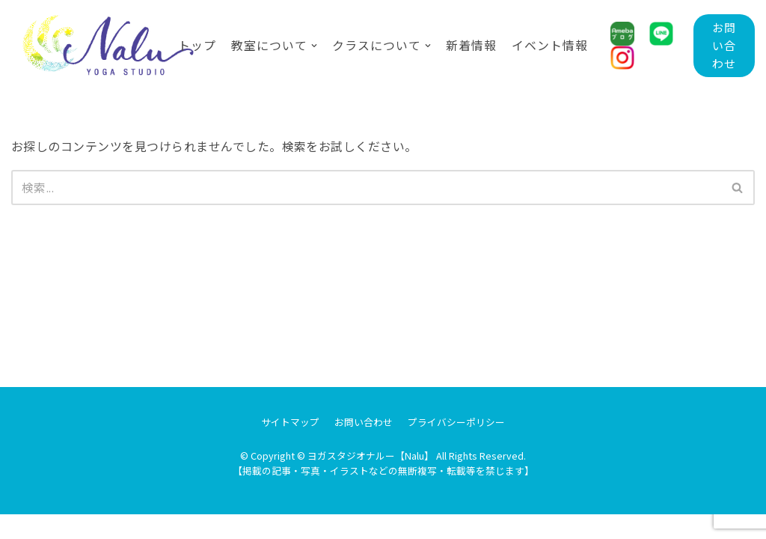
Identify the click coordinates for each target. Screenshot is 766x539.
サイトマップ (290, 446)
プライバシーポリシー (456, 446)
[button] (737, 187)
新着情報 (471, 45)
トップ (197, 45)
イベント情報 (550, 45)
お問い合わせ (723, 45)
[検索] (366, 188)
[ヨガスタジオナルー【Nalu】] (83, 45)
